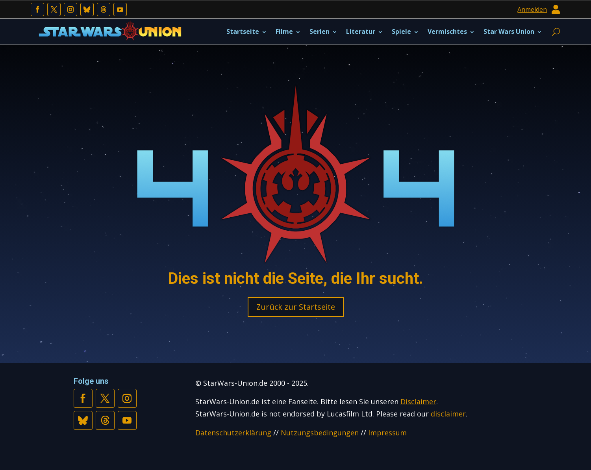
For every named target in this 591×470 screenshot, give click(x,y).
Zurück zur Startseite (295, 307)
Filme (284, 31)
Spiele (401, 31)
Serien (319, 31)
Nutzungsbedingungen (320, 432)
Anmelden (532, 9)
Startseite (242, 31)
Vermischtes (447, 31)
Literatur (360, 31)
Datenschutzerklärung (233, 432)
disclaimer (448, 413)
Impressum (387, 432)
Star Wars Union (509, 31)
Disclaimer (418, 401)
